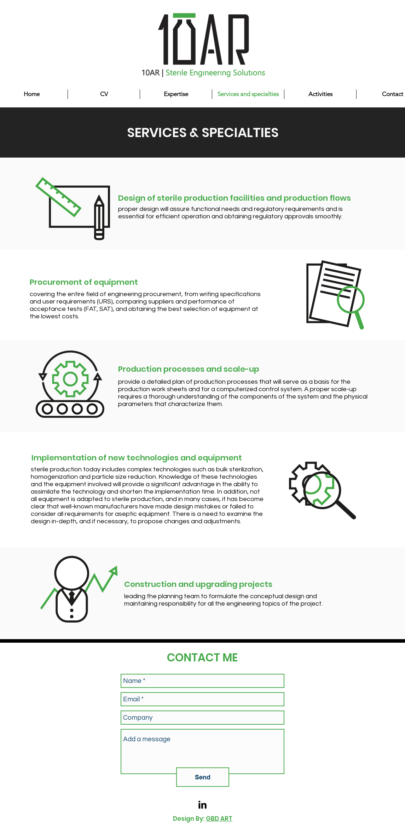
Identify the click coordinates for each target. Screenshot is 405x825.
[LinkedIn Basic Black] (202, 805)
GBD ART (219, 818)
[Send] (202, 777)
